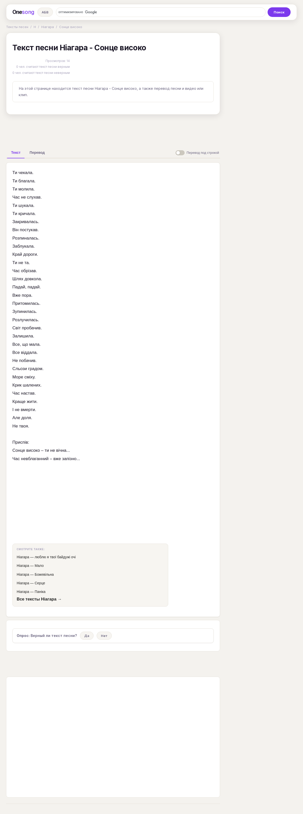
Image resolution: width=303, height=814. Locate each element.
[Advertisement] (113, 130)
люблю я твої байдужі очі (55, 557)
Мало (39, 566)
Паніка (40, 592)
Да (86, 636)
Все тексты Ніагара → (39, 599)
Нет (104, 636)
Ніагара (47, 27)
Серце (40, 583)
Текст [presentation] (15, 153)
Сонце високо (70, 27)
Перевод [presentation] (37, 153)
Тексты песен (17, 27)
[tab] (16, 152)
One (23, 12)
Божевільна (44, 574)
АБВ (45, 12)
